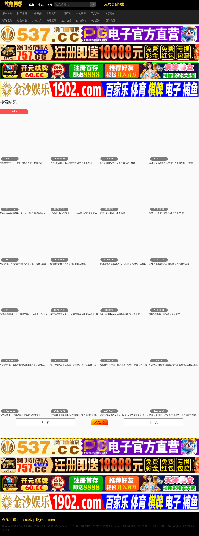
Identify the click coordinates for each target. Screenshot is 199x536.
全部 (14, 111)
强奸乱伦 (7, 20)
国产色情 (22, 13)
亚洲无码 (51, 13)
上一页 (45, 422)
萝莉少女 (37, 20)
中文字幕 (81, 13)
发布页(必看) (114, 4)
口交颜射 (96, 13)
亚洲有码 (66, 13)
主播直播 (37, 13)
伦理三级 (51, 20)
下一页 (153, 422)
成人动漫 (66, 20)
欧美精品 (22, 20)
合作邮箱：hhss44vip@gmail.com (28, 520)
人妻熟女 (110, 13)
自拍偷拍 (81, 20)
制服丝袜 (96, 20)
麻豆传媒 (7, 13)
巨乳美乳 (110, 20)
